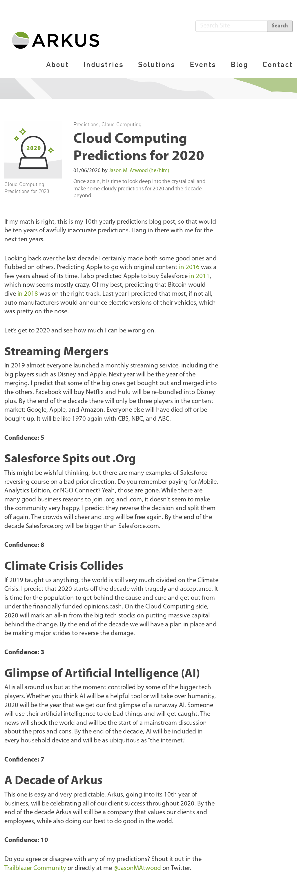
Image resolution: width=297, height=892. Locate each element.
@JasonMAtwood (137, 868)
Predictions (86, 124)
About (57, 64)
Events (203, 64)
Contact (277, 64)
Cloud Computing (122, 124)
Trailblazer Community (35, 868)
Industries (103, 64)
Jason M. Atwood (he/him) (139, 171)
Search (280, 26)
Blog (239, 64)
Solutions (156, 64)
